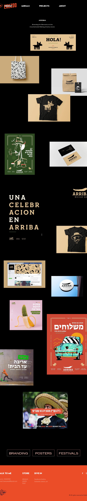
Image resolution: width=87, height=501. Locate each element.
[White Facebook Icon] (82, 473)
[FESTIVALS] (68, 453)
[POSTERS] (43, 453)
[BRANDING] (18, 453)
